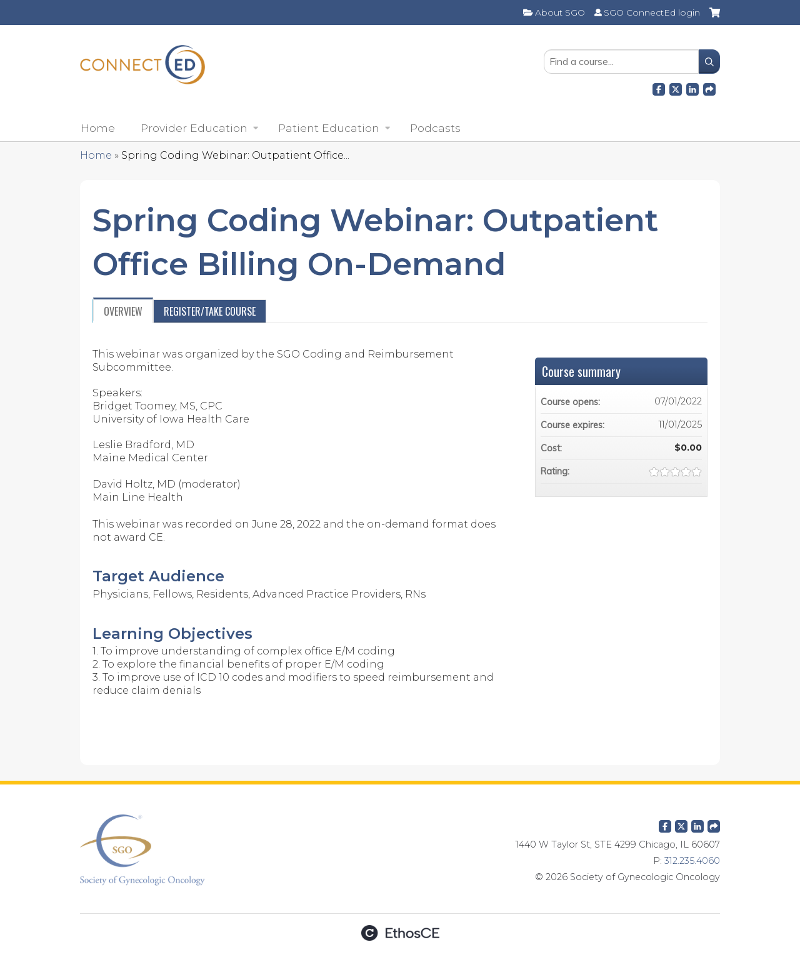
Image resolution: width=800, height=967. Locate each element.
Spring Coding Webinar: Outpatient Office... (235, 155)
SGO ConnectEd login (652, 12)
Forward (709, 87)
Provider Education (194, 127)
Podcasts (435, 127)
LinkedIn (692, 87)
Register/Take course (210, 311)
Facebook (658, 87)
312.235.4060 (692, 860)
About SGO (560, 12)
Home (98, 127)
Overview (123, 311)
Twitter (681, 824)
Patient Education (328, 127)
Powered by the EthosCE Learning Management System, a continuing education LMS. (400, 933)
